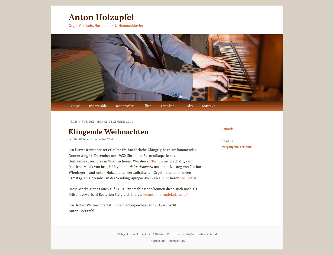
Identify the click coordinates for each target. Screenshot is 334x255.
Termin (157, 161)
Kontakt (208, 105)
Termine (167, 105)
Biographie (98, 105)
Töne (147, 105)
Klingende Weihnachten (109, 131)
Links (188, 105)
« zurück (227, 129)
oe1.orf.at (188, 178)
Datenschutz (176, 241)
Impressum (157, 241)
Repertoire (125, 105)
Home (75, 105)
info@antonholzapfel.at (200, 234)
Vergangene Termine (237, 147)
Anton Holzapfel (101, 17)
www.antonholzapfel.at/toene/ (164, 194)
